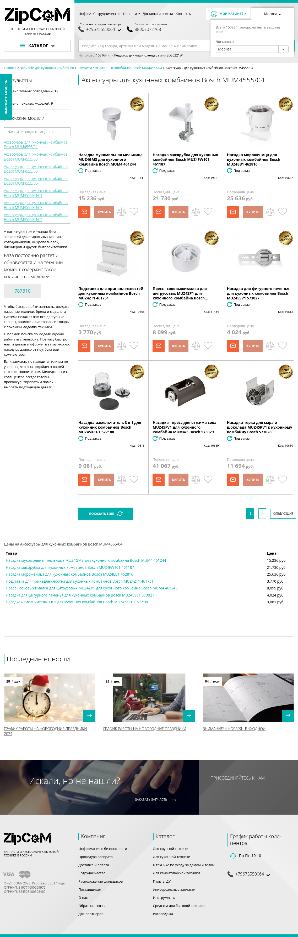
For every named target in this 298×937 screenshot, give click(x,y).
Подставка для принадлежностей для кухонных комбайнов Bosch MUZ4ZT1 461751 (110, 293)
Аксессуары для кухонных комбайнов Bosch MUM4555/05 (36, 169)
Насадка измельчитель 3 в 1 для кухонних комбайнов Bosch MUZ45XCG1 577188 (109, 427)
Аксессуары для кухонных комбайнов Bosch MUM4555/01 (36, 144)
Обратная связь (91, 905)
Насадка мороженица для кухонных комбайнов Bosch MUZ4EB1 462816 (253, 159)
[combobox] (252, 49)
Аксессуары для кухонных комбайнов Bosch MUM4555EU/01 (36, 193)
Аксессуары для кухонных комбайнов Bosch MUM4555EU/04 (36, 217)
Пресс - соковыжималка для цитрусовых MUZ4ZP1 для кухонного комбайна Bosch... (180, 293)
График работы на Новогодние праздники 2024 (45, 731)
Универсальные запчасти (174, 889)
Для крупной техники (171, 848)
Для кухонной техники (171, 856)
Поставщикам (89, 889)
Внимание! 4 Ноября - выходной (234, 728)
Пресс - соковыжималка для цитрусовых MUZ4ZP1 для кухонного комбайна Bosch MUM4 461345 (91, 588)
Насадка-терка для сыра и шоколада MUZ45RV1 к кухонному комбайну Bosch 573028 (259, 427)
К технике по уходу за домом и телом (184, 864)
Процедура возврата (95, 856)
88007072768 (148, 29)
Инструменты (164, 897)
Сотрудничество (106, 13)
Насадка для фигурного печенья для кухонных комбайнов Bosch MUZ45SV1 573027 (258, 293)
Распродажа (163, 913)
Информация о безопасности (102, 848)
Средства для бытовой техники (179, 905)
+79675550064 (100, 29)
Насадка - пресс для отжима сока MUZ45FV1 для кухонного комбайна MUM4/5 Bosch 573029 (184, 427)
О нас (83, 897)
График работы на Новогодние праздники (144, 728)
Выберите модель (6, 97)
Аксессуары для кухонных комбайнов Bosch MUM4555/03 (36, 156)
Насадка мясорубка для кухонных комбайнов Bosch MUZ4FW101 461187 (185, 159)
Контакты (184, 13)
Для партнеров (90, 913)
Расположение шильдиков (100, 881)
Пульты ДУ (162, 881)
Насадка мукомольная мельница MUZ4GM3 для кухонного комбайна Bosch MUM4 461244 (110, 159)
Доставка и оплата (158, 13)
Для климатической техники (176, 873)
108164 (101, 55)
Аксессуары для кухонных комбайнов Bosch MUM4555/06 (36, 181)
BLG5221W (174, 55)
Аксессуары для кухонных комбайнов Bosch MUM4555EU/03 (36, 205)
